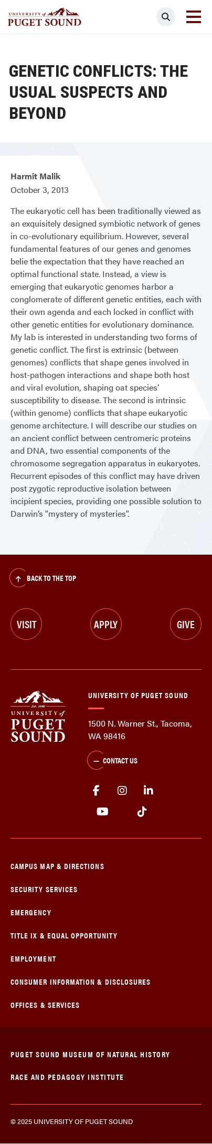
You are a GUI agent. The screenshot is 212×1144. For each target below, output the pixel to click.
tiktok (142, 811)
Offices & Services (45, 1004)
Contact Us (112, 761)
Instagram (122, 790)
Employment (33, 958)
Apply (106, 623)
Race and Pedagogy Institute (67, 1076)
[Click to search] (165, 16)
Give (186, 623)
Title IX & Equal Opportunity (64, 935)
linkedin (148, 790)
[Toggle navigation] (193, 16)
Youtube (102, 811)
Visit (26, 623)
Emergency (30, 911)
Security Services (44, 888)
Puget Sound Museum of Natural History (90, 1053)
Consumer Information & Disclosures (80, 981)
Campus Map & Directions (57, 865)
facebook (96, 790)
